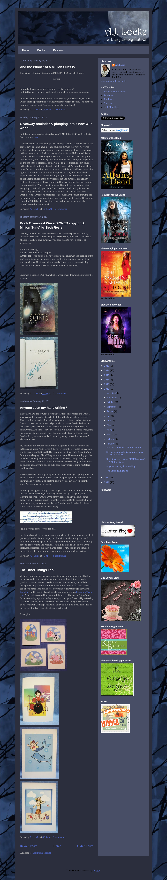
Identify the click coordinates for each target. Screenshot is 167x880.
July (109, 416)
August (110, 411)
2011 (107, 478)
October (111, 402)
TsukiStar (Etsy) (111, 107)
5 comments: (59, 556)
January (111, 444)
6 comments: (61, 209)
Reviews (58, 50)
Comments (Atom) (42, 853)
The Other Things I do (37, 570)
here (36, 137)
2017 (107, 366)
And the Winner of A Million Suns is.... (49, 67)
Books (41, 50)
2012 (107, 389)
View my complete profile (113, 81)
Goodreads (109, 99)
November (112, 398)
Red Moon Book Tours (115, 92)
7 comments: (59, 394)
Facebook (108, 95)
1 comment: (60, 110)
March (110, 434)
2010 (107, 482)
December (112, 393)
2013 (107, 384)
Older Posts (85, 846)
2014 (107, 380)
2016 (107, 370)
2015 (107, 375)
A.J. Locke (120, 65)
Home (25, 50)
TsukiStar (24, 592)
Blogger (97, 870)
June (109, 421)
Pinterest (108, 103)
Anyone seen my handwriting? (43, 407)
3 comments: (59, 837)
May (109, 425)
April (109, 430)
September (112, 407)
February (111, 439)
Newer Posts (28, 846)
